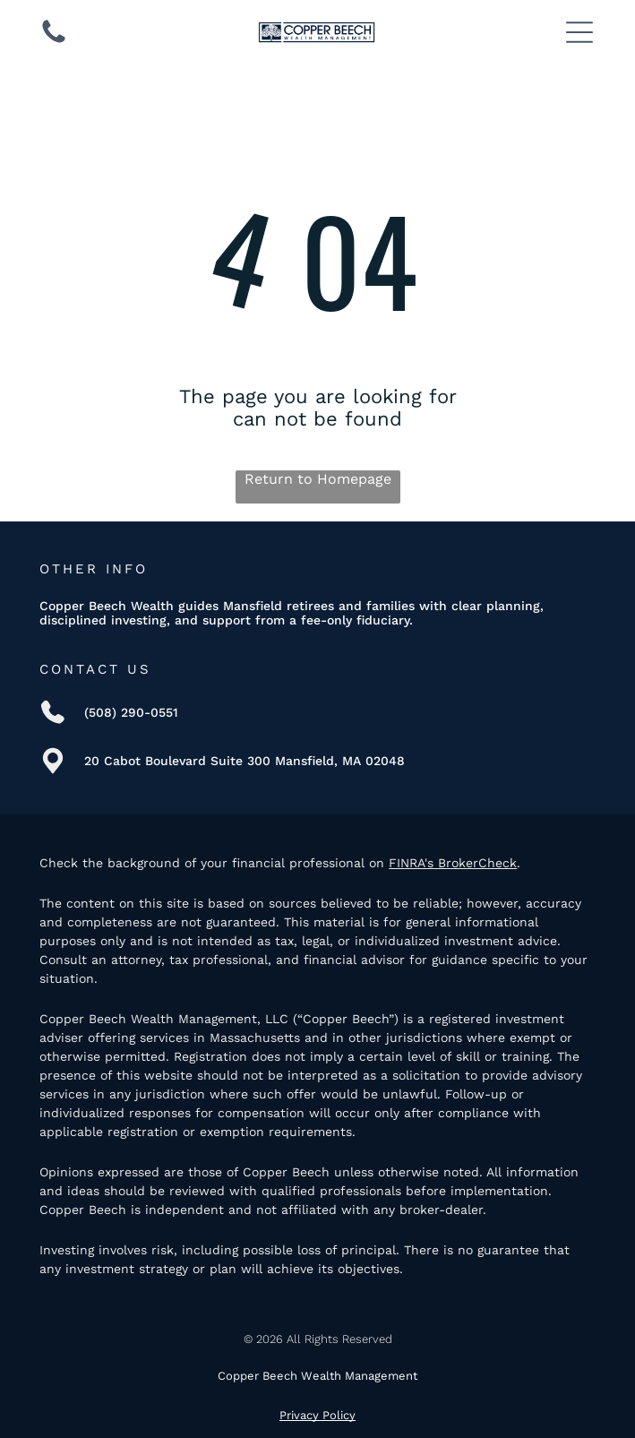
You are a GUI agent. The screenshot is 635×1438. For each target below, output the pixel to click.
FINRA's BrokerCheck (453, 863)
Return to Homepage (318, 478)
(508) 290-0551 (131, 712)
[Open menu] (579, 32)
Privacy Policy (317, 1415)
